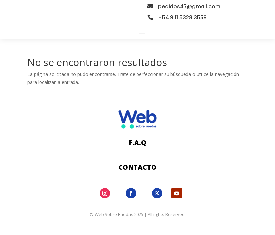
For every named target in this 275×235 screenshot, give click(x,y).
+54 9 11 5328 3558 (182, 17)
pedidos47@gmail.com (189, 6)
